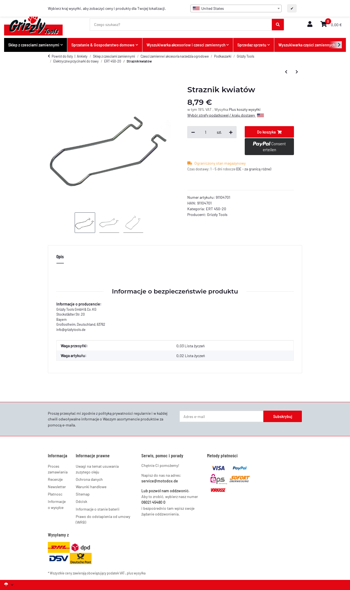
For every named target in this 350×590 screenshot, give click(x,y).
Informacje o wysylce (57, 504)
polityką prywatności (115, 413)
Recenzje (55, 479)
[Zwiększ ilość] (230, 132)
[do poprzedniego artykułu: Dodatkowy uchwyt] (286, 71)
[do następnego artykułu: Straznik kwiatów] (296, 71)
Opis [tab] (60, 256)
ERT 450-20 (216, 208)
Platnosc (55, 494)
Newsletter (57, 486)
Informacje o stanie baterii (97, 509)
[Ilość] (205, 132)
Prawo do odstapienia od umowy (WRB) (103, 519)
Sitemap (83, 494)
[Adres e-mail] (221, 416)
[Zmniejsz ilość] (193, 132)
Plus (233, 109)
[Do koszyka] (269, 132)
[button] (309, 24)
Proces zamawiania (58, 469)
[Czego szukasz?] (181, 24)
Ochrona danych (89, 479)
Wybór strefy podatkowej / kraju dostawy (225, 115)
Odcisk (81, 501)
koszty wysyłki (249, 109)
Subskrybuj (282, 416)
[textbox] (236, 8)
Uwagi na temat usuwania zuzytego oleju (97, 469)
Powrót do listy (62, 56)
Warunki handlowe (91, 486)
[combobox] (236, 8)
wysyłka (139, 573)
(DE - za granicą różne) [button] (253, 169)
